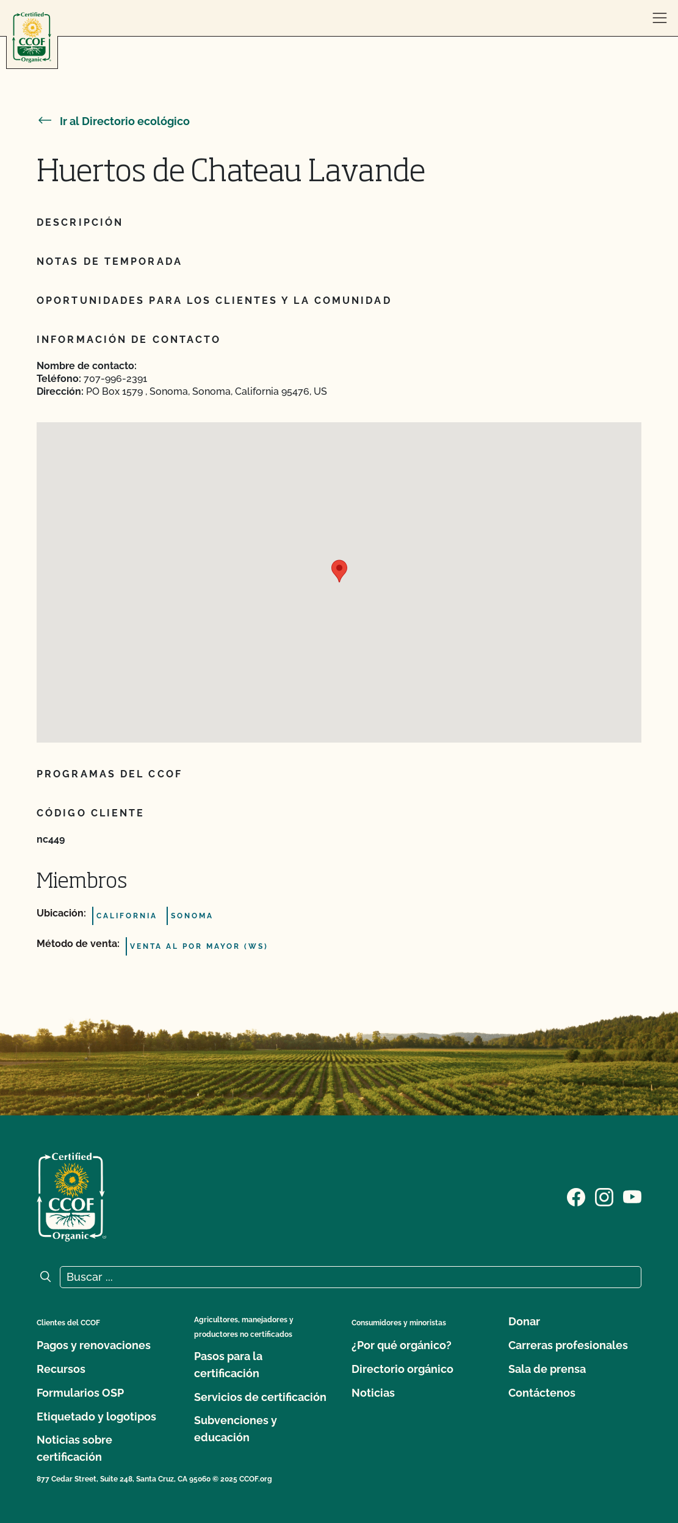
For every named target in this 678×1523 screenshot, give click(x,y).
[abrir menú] (659, 18)
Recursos (61, 1369)
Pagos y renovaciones (94, 1345)
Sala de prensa (547, 1369)
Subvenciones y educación (235, 1429)
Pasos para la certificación (228, 1365)
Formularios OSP (80, 1392)
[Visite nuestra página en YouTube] (632, 1196)
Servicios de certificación (260, 1397)
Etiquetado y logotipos (96, 1416)
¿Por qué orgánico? (402, 1345)
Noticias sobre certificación (74, 1448)
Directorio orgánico (402, 1369)
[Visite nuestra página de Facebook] (576, 1196)
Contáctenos (541, 1392)
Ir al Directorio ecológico (113, 121)
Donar (524, 1321)
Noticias (373, 1392)
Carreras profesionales (568, 1345)
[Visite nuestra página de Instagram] (604, 1196)
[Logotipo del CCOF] (31, 37)
